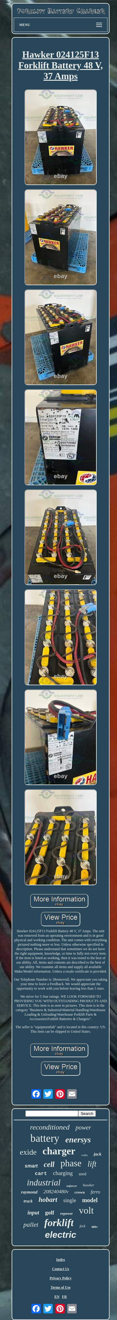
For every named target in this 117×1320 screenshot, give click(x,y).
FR (64, 1297)
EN (56, 1297)
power (83, 1127)
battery (44, 1138)
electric (60, 1235)
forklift (58, 1222)
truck (28, 1201)
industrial (44, 1182)
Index (60, 1260)
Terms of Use (61, 1287)
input (33, 1213)
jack (97, 1154)
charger (59, 1151)
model (90, 1200)
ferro (95, 1191)
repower (66, 1213)
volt (86, 1210)
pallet (30, 1224)
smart (31, 1165)
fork (82, 1226)
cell (49, 1164)
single (69, 1200)
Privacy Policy (61, 1278)
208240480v (56, 1191)
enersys (78, 1139)
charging (63, 1173)
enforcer (72, 1186)
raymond (29, 1192)
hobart (48, 1199)
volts (84, 1155)
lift (91, 1163)
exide (28, 1152)
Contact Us (60, 1269)
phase (71, 1163)
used (83, 1174)
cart (41, 1173)
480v (94, 1227)
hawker (88, 1185)
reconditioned (50, 1127)
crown (80, 1192)
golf (49, 1212)
